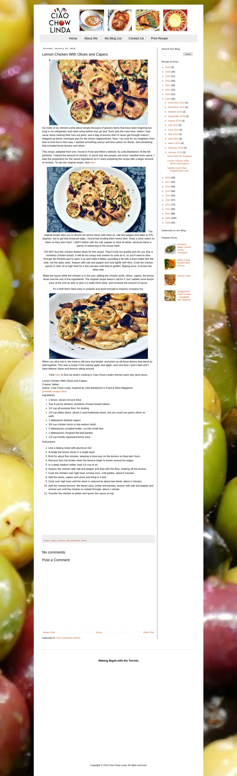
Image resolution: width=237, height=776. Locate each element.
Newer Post (49, 632)
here (57, 374)
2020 (168, 94)
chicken (61, 540)
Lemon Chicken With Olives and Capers (178, 162)
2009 (168, 218)
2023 (168, 80)
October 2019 (175, 111)
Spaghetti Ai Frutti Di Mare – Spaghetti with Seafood (184, 295)
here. (93, 162)
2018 (168, 177)
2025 (168, 71)
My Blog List (113, 38)
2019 (168, 98)
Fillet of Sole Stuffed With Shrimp (183, 263)
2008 (168, 222)
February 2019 (176, 147)
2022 (168, 85)
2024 (168, 76)
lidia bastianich (73, 540)
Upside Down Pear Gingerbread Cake (178, 169)
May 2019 (173, 134)
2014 (168, 195)
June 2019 (173, 129)
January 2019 (175, 152)
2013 (168, 200)
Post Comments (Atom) (68, 638)
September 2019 (177, 116)
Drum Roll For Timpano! (179, 156)
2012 (168, 204)
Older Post (148, 632)
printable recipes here (54, 391)
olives (84, 540)
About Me (91, 38)
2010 (168, 213)
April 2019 (173, 138)
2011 (168, 209)
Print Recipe (159, 38)
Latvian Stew (184, 275)
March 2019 (174, 143)
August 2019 (175, 120)
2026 (168, 67)
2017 (168, 182)
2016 (168, 186)
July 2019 (173, 125)
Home (73, 38)
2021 (168, 89)
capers (54, 540)
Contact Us (136, 38)
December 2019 (176, 102)
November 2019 (176, 107)
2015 (168, 191)
